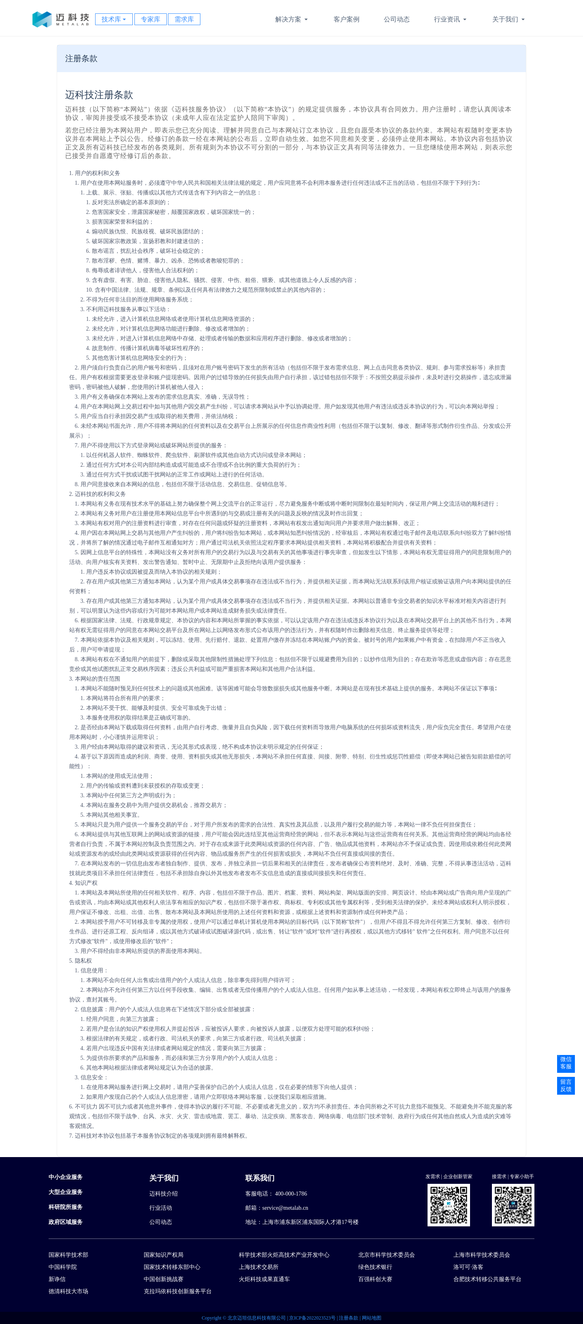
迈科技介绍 (163, 1194)
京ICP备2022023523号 (313, 1318)
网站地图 (371, 1318)
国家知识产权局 (163, 1255)
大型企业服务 (66, 1192)
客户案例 (347, 19)
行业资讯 (451, 20)
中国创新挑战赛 (163, 1279)
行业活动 (160, 1208)
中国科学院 (63, 1267)
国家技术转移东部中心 (172, 1267)
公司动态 (397, 19)
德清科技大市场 (68, 1291)
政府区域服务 (66, 1222)
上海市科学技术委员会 (481, 1255)
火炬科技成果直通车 (264, 1279)
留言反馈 (566, 1085)
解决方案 (292, 20)
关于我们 (509, 20)
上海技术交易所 (259, 1267)
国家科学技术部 (68, 1255)
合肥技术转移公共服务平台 (487, 1279)
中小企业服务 (66, 1177)
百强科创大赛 (375, 1279)
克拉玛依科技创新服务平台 (178, 1291)
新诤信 (57, 1279)
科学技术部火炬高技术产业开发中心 (284, 1255)
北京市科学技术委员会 (386, 1255)
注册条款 (349, 1318)
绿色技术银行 (375, 1267)
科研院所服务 (66, 1207)
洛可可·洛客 (468, 1267)
